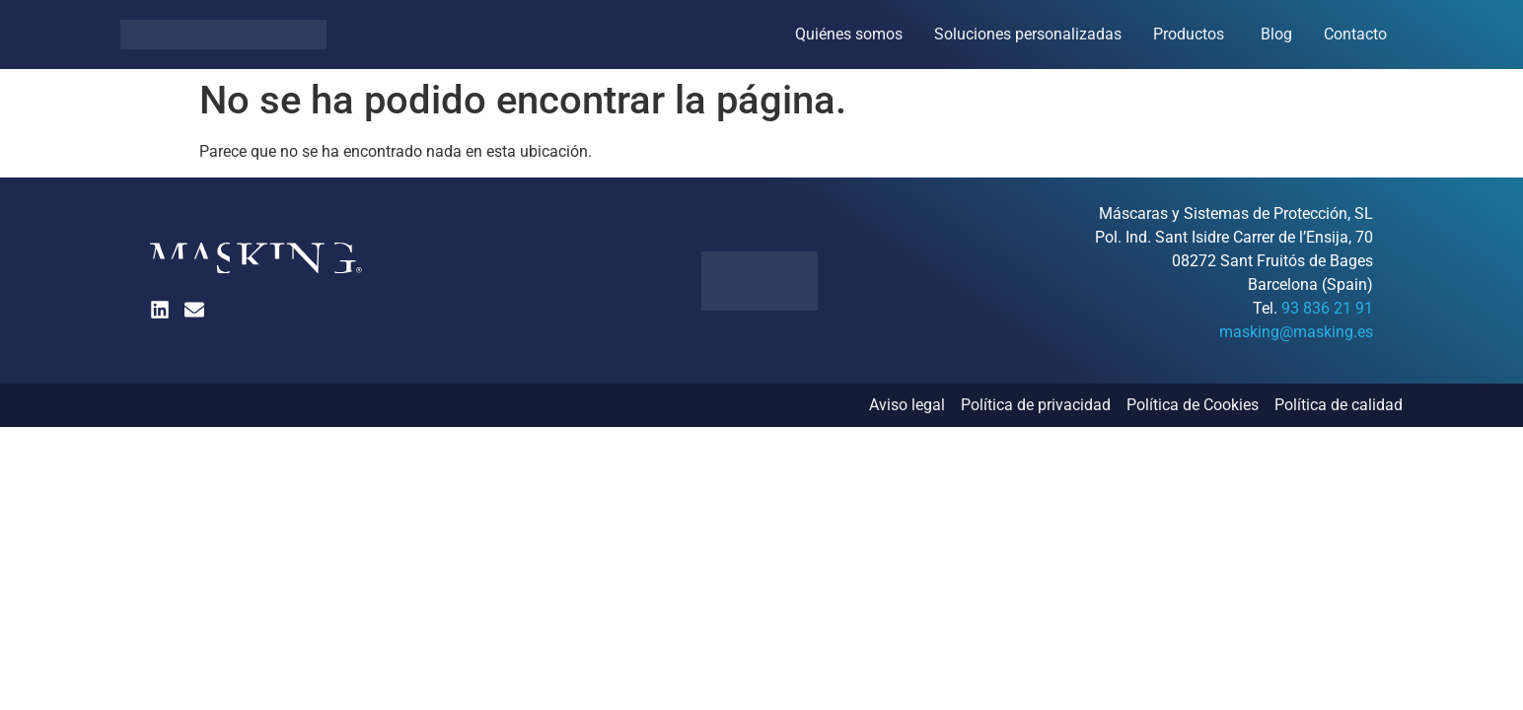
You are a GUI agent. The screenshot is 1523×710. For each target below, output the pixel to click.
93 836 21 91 (1327, 308)
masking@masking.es (1296, 331)
